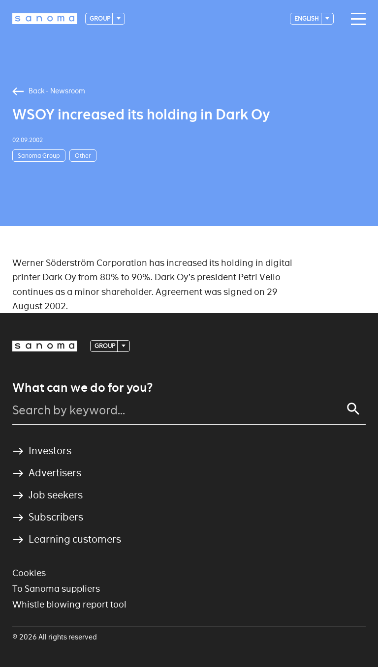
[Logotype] (44, 18)
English (307, 18)
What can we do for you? (82, 388)
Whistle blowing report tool (69, 604)
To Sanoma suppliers (56, 588)
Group (100, 18)
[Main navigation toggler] (356, 19)
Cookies (29, 573)
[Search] (353, 409)
